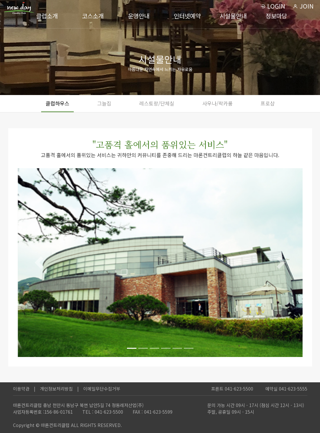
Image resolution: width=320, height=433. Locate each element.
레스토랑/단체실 (156, 103)
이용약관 (21, 388)
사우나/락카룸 (217, 103)
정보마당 (276, 15)
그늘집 (104, 103)
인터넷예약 (187, 15)
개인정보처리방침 (56, 388)
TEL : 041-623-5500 (102, 412)
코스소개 (93, 15)
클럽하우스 (57, 103)
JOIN (303, 6)
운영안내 (138, 15)
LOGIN (272, 6)
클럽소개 (47, 15)
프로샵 (267, 103)
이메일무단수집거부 (101, 388)
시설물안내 (233, 15)
